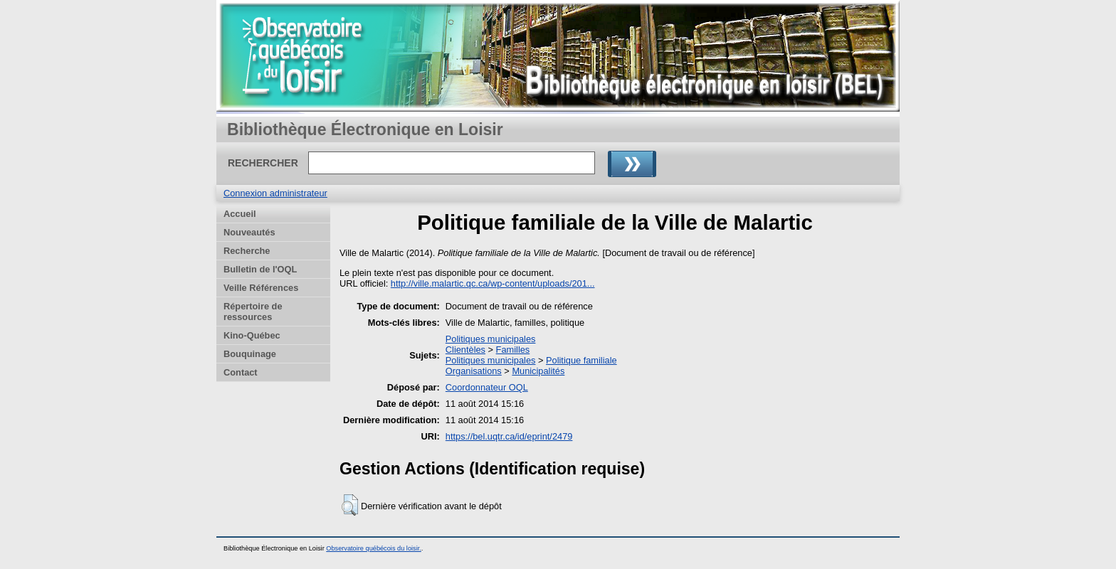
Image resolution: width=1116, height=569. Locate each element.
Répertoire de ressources (253, 311)
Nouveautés (249, 232)
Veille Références (260, 287)
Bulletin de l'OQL (260, 269)
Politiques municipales (491, 339)
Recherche (246, 250)
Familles (513, 349)
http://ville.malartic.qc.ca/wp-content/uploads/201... (493, 283)
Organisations (474, 371)
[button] (350, 505)
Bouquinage (249, 354)
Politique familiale (581, 360)
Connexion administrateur (275, 193)
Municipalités (538, 371)
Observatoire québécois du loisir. (373, 548)
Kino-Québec (251, 335)
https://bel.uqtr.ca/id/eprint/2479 (509, 436)
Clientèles (465, 349)
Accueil (239, 213)
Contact (240, 372)
